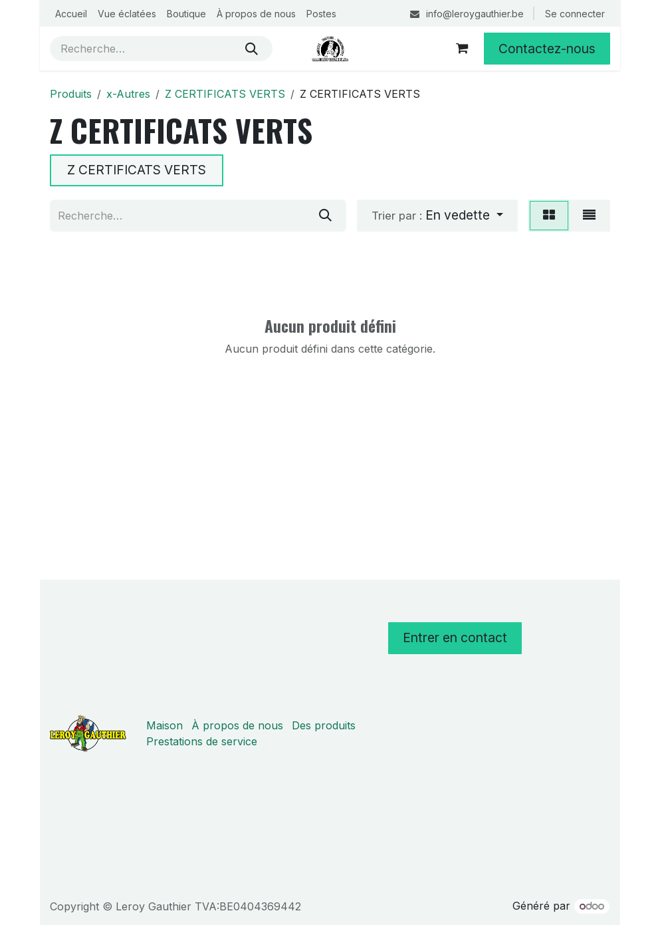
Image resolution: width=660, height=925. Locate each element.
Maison (164, 725)
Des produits (324, 725)
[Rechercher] (252, 48)
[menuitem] (71, 13)
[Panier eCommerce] (462, 48)
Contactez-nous (547, 49)
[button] (437, 216)
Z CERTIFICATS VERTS (225, 93)
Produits (71, 93)
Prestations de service (201, 741)
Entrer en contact (455, 638)
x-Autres (128, 93)
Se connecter (575, 13)
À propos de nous (237, 725)
